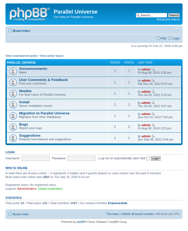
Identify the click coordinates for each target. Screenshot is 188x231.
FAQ (163, 38)
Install (24, 102)
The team (113, 214)
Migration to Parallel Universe (44, 113)
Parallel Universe (21, 62)
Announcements (33, 69)
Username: (12, 158)
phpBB (80, 221)
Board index (21, 30)
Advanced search (168, 19)
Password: (59, 158)
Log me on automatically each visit (124, 158)
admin (146, 69)
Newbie (25, 91)
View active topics (51, 55)
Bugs (23, 124)
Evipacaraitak (117, 203)
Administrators (26, 188)
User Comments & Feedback (43, 80)
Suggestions (30, 135)
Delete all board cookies (138, 214)
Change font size (176, 29)
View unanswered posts (21, 55)
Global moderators (50, 188)
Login (176, 38)
